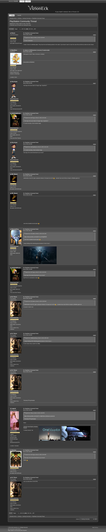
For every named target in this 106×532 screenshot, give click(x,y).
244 (32, 29)
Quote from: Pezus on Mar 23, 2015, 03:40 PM (34, 413)
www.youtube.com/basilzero (28, 62)
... (21, 29)
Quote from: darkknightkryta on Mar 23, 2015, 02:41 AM (36, 146)
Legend (14, 408)
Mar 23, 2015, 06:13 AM (27, 194)
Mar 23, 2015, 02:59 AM (27, 175)
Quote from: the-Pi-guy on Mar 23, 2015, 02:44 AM (35, 272)
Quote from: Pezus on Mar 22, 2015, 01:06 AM (34, 37)
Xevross (14, 450)
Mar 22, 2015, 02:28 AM (27, 51)
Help (93, 527)
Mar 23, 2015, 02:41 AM (27, 114)
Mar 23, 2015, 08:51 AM (27, 230)
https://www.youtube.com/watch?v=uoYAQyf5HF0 (35, 236)
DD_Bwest (15, 174)
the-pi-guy (14, 81)
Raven (13, 33)
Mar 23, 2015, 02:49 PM (27, 298)
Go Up (10, 513)
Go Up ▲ (96, 527)
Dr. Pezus (14, 296)
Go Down (11, 29)
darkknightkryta (16, 113)
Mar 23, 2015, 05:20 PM (27, 451)
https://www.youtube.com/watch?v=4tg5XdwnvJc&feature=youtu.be (39, 416)
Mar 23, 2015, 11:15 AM (27, 269)
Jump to (77, 519)
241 (24, 29)
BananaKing (15, 229)
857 (35, 29)
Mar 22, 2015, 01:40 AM (27, 34)
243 (30, 29)
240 (22, 29)
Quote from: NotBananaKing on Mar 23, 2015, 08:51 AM (36, 338)
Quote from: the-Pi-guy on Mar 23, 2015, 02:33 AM (35, 117)
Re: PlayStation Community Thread (30, 33)
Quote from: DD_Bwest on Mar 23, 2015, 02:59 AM (35, 301)
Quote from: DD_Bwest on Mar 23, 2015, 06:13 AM (35, 233)
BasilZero (14, 50)
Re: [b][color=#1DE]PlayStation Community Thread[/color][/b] (36, 50)
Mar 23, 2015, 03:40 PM (27, 371)
